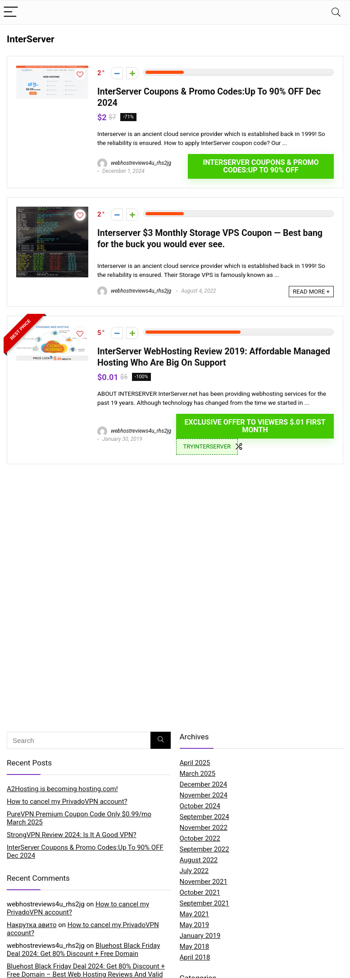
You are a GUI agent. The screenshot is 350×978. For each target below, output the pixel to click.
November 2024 (203, 795)
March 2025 (198, 774)
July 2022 (194, 871)
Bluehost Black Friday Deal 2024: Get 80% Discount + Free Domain (83, 950)
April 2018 (195, 957)
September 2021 (204, 903)
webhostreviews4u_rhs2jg (134, 163)
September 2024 (204, 817)
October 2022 (200, 838)
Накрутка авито (31, 925)
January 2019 (200, 936)
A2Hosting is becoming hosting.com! (62, 789)
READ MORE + (311, 291)
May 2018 (194, 946)
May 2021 (194, 914)
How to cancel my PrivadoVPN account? (67, 801)
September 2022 (204, 849)
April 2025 (195, 763)
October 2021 (200, 892)
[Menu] (11, 12)
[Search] (336, 12)
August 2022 (199, 860)
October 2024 (200, 806)
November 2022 (203, 828)
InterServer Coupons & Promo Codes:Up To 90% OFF (260, 166)
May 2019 (194, 925)
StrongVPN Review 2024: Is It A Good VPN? (71, 835)
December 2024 (203, 784)
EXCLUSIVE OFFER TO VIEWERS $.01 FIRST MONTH (254, 426)
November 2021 (203, 882)
